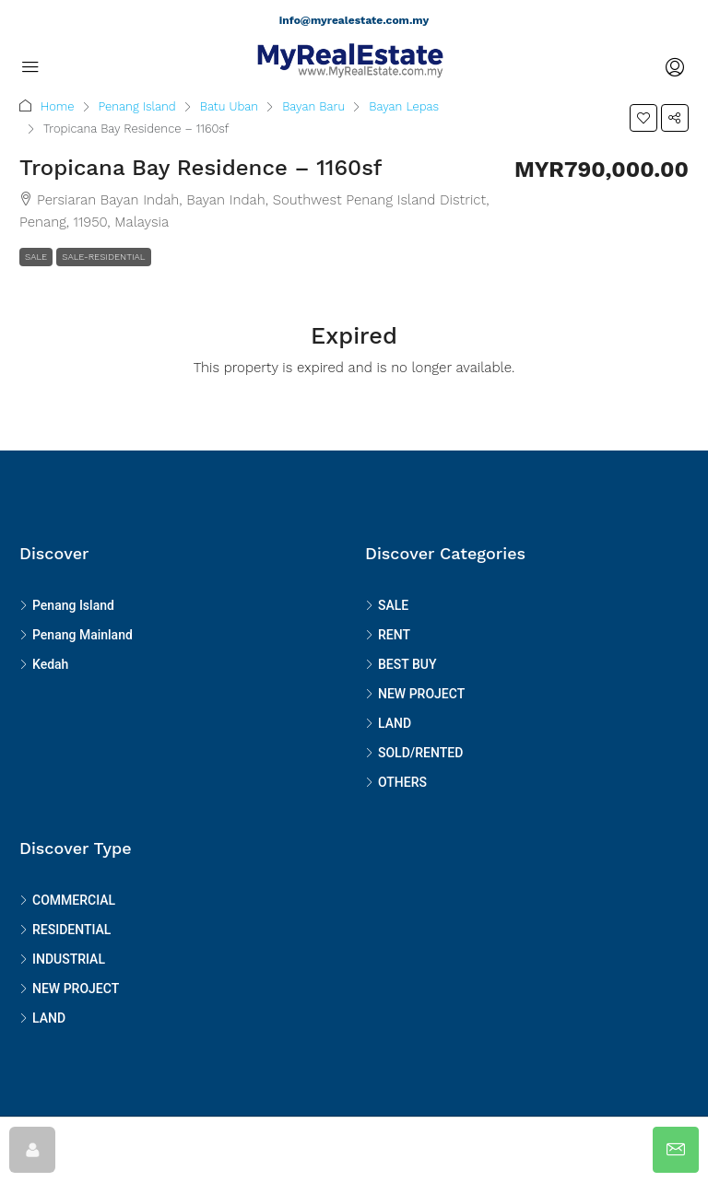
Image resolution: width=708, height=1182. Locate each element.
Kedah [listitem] (43, 664)
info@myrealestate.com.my (354, 20)
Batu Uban (229, 106)
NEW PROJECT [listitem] (415, 693)
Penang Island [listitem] (66, 605)
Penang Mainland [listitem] (76, 634)
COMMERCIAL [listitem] (67, 900)
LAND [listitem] (388, 723)
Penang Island (137, 106)
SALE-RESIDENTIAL (103, 257)
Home (58, 106)
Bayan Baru (313, 106)
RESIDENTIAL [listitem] (65, 929)
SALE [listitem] (386, 605)
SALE (36, 257)
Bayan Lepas (404, 106)
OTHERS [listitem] (396, 782)
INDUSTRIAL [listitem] (62, 959)
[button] (643, 118)
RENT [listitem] (387, 634)
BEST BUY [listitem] (400, 664)
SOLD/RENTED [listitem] (414, 752)
